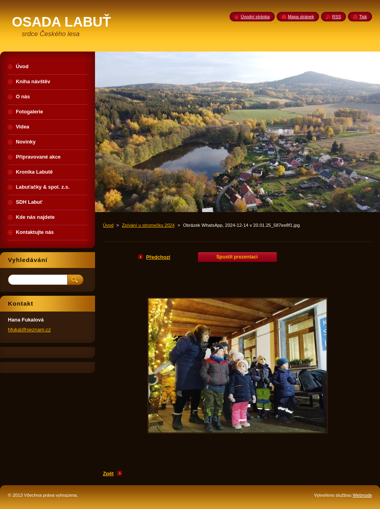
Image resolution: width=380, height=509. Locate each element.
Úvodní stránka (255, 16)
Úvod (108, 225)
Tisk (363, 16)
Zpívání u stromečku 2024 (148, 225)
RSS (336, 16)
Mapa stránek (301, 16)
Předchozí (158, 257)
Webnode (362, 495)
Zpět (108, 473)
